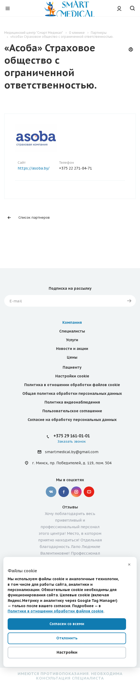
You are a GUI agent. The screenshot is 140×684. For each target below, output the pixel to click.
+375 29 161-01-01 (71, 435)
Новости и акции (72, 348)
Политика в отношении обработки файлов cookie (72, 384)
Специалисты (72, 331)
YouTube (89, 491)
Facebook (63, 491)
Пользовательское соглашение (72, 411)
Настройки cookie (72, 376)
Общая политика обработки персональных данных (72, 393)
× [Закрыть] (129, 564)
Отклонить (67, 638)
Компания (72, 322)
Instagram (76, 491)
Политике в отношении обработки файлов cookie (55, 611)
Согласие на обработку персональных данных (72, 419)
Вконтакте (51, 491)
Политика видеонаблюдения (72, 402)
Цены (72, 357)
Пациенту (72, 367)
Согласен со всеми (66, 623)
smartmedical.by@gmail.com (71, 452)
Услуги (72, 340)
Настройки (67, 652)
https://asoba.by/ (33, 168)
